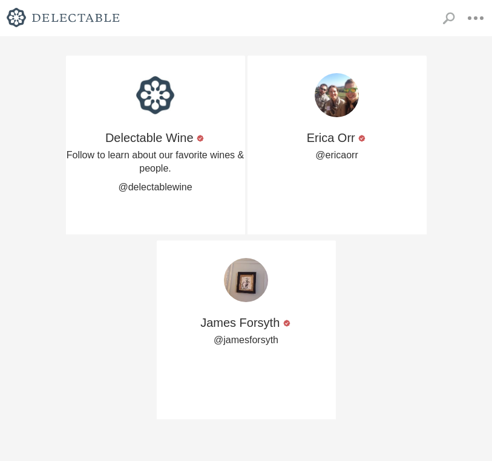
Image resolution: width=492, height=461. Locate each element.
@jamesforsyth (246, 340)
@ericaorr (336, 155)
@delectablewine (155, 187)
